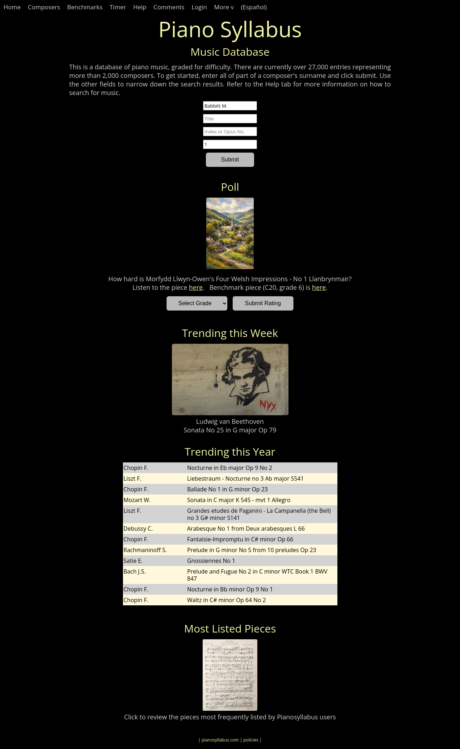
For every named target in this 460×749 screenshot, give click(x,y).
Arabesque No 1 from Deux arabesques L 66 (246, 528)
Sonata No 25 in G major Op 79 (230, 430)
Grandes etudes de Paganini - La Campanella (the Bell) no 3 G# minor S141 (259, 514)
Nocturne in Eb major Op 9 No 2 (229, 468)
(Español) (254, 7)
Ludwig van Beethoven (230, 421)
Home (12, 7)
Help (140, 7)
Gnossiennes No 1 (211, 561)
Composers (44, 7)
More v (224, 7)
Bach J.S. (135, 571)
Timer (118, 7)
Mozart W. (137, 500)
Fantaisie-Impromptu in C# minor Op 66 (240, 539)
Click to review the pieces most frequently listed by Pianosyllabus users (230, 717)
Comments (168, 7)
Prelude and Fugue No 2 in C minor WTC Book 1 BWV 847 (257, 574)
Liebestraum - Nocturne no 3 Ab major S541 (245, 478)
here (196, 287)
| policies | (251, 740)
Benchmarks (85, 7)
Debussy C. (138, 528)
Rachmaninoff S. (145, 550)
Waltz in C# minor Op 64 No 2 (226, 600)
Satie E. (133, 561)
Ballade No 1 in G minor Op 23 (227, 489)
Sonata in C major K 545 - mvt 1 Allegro (239, 500)
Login (199, 7)
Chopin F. (136, 468)
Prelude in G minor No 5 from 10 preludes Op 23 (251, 550)
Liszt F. (133, 478)
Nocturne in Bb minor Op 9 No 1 (230, 589)
